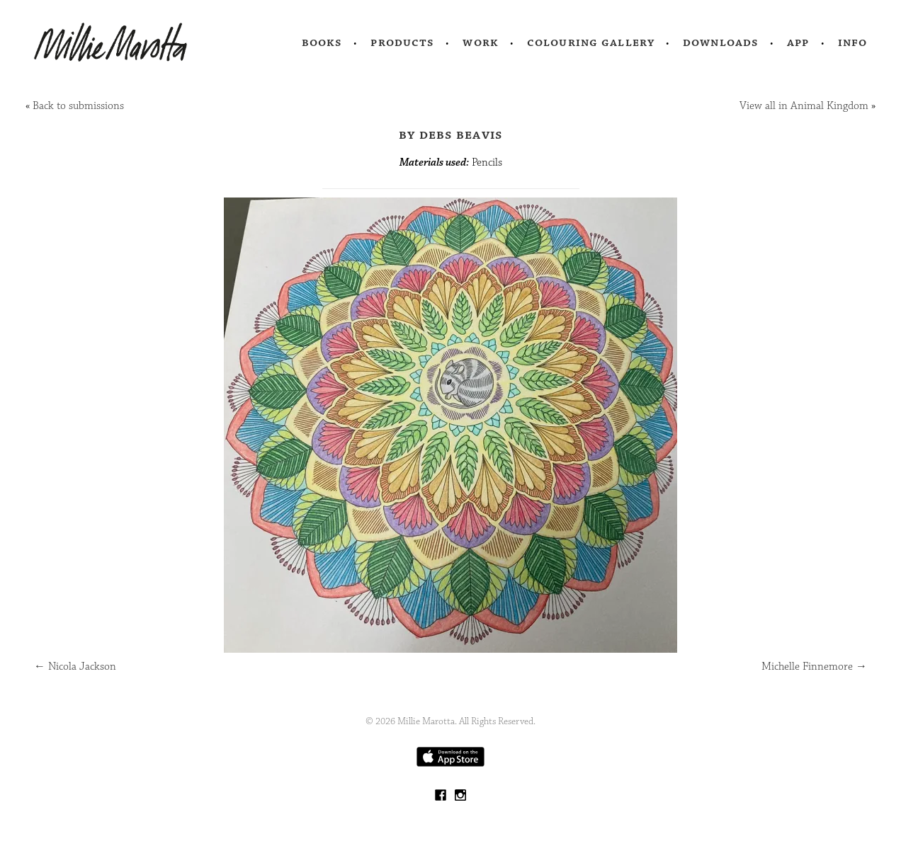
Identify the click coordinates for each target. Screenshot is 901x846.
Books (322, 42)
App (798, 42)
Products (402, 42)
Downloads (721, 42)
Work (481, 42)
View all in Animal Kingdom (804, 106)
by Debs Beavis (451, 134)
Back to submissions (78, 106)
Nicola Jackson (75, 666)
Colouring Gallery (590, 42)
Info (853, 42)
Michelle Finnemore (814, 666)
